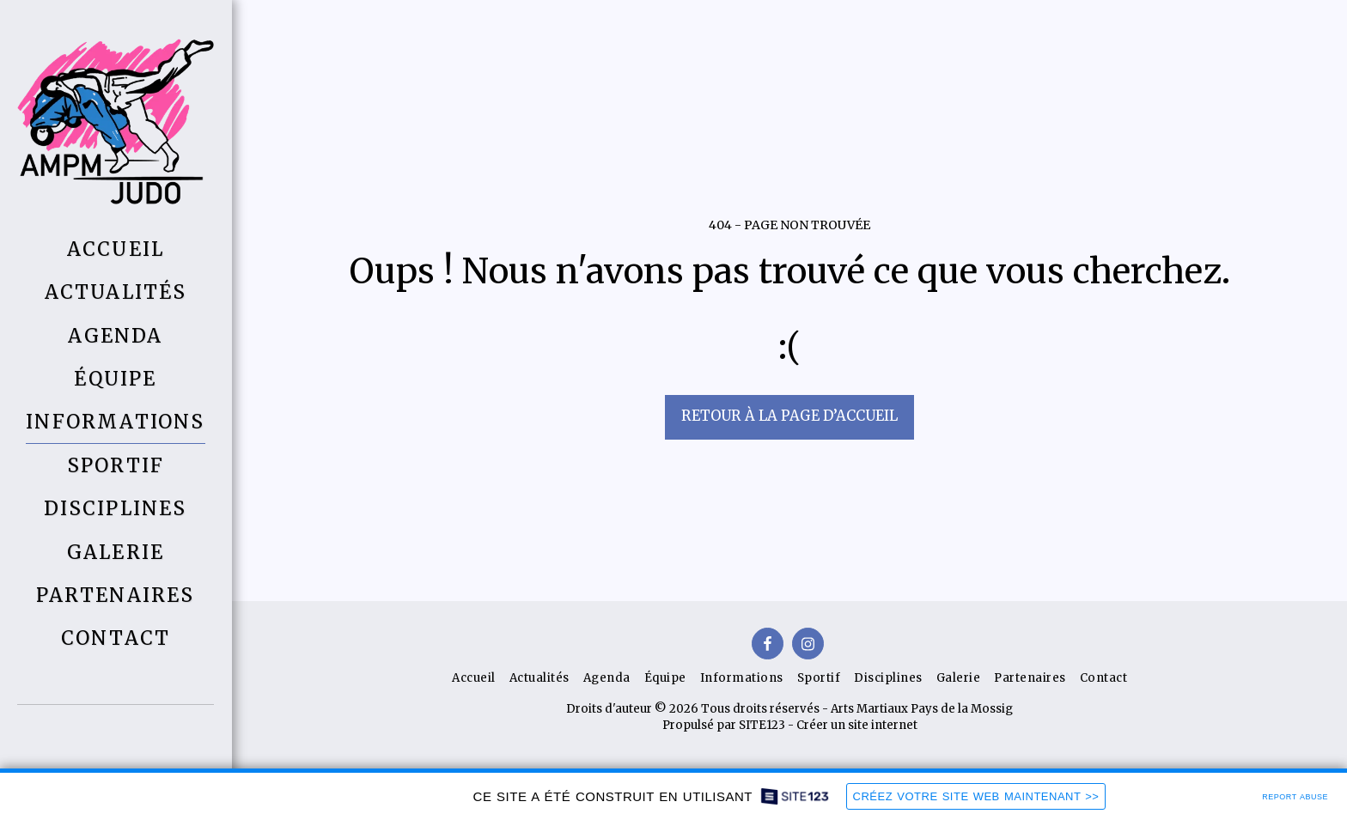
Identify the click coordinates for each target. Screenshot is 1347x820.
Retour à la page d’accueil (789, 416)
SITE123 (762, 725)
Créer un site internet (856, 725)
